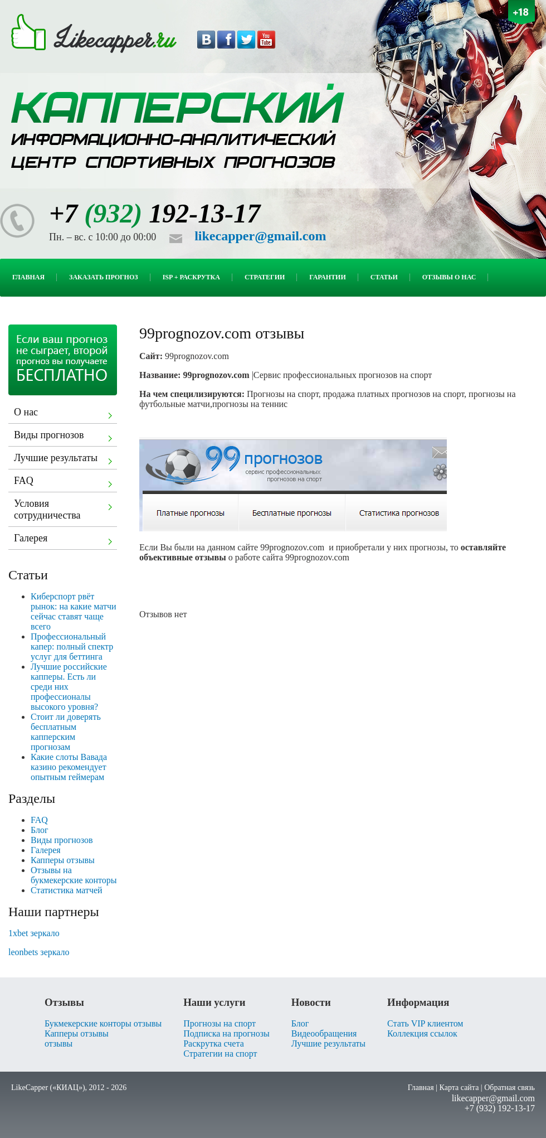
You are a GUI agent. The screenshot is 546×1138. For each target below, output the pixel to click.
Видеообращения (324, 1033)
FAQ (65, 482)
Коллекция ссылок (422, 1033)
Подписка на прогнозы (226, 1033)
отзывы (58, 1043)
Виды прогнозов (65, 436)
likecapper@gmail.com (260, 236)
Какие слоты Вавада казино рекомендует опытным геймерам (69, 767)
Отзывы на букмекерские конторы (74, 875)
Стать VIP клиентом (425, 1023)
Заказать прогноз (109, 277)
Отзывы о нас (455, 277)
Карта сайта (459, 1087)
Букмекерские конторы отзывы (103, 1023)
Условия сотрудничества (65, 509)
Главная (34, 277)
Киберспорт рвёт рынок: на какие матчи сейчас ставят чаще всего (73, 611)
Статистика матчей (67, 890)
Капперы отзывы (63, 860)
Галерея (65, 539)
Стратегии (271, 277)
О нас (65, 413)
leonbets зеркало (39, 952)
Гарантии (333, 277)
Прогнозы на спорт (219, 1023)
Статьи (390, 277)
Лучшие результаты (65, 459)
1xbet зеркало (34, 933)
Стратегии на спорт (220, 1053)
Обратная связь (509, 1087)
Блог (39, 830)
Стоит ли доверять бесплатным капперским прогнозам (66, 732)
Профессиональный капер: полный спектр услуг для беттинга (72, 646)
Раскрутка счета (213, 1043)
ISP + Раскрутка (197, 277)
